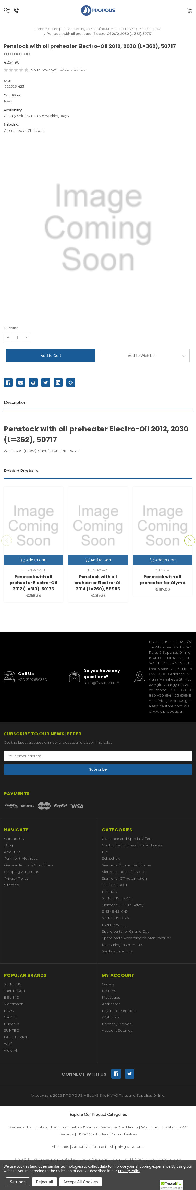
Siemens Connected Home (126, 865)
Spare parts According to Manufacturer (136, 938)
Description (15, 402)
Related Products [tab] (21, 470)
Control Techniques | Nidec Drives (132, 845)
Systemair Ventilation (119, 1127)
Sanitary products (117, 951)
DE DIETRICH (16, 1037)
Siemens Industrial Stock (124, 871)
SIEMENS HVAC (116, 898)
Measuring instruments (122, 944)
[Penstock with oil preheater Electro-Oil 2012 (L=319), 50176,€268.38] (33, 526)
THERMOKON (114, 885)
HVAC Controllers (92, 1134)
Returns (109, 990)
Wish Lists (110, 1017)
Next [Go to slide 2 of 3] (189, 540)
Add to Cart (33, 560)
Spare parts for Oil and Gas (125, 931)
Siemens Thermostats (28, 1127)
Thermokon (14, 990)
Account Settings (117, 1030)
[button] (171, 1185)
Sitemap (11, 885)
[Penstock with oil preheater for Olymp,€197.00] (162, 526)
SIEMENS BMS (115, 918)
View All (11, 1050)
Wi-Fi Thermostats (157, 1127)
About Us (80, 1146)
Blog (8, 845)
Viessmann (13, 1004)
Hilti (105, 851)
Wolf (8, 1043)
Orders (108, 984)
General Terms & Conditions (28, 865)
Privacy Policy (16, 878)
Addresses (111, 1004)
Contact (99, 1146)
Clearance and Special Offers (127, 838)
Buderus (11, 1024)
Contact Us (14, 838)
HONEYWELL (114, 924)
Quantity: (11, 327)
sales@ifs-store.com (101, 682)
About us (12, 851)
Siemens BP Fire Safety (122, 905)
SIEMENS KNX (115, 911)
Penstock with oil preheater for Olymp (162, 580)
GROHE (11, 1017)
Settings (18, 1182)
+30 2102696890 (32, 679)
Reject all (44, 1182)
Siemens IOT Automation (124, 878)
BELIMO (109, 891)
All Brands (60, 1146)
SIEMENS (12, 984)
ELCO (9, 1010)
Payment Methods (21, 858)
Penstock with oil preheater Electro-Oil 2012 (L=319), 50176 (33, 583)
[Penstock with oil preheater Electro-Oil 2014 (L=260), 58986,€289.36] (98, 526)
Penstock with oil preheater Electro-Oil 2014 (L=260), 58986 (98, 583)
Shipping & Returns (21, 871)
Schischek (111, 858)
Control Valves (124, 1134)
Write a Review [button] (73, 70)
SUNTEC (11, 1030)
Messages (111, 997)
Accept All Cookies (80, 1182)
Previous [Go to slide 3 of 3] (6, 540)
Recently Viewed (117, 1024)
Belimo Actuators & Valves (74, 1127)
